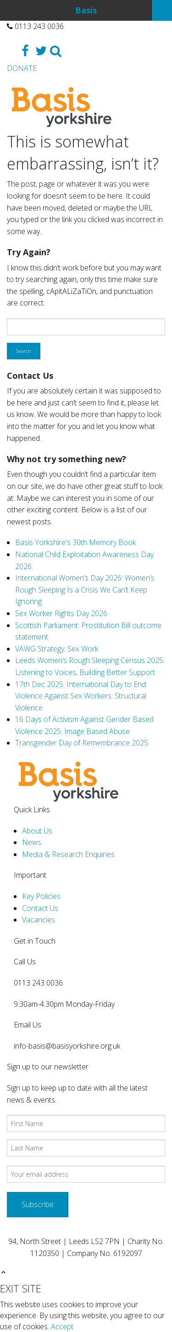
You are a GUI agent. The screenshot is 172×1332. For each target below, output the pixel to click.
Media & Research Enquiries (68, 854)
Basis (86, 10)
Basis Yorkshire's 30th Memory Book (75, 542)
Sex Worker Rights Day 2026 (61, 613)
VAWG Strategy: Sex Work (56, 649)
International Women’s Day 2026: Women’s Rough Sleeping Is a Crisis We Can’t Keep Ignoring (85, 589)
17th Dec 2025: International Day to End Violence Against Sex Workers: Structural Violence (80, 696)
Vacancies (38, 920)
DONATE (22, 68)
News (31, 842)
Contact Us (40, 908)
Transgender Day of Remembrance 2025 (81, 743)
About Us (37, 831)
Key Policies (41, 896)
